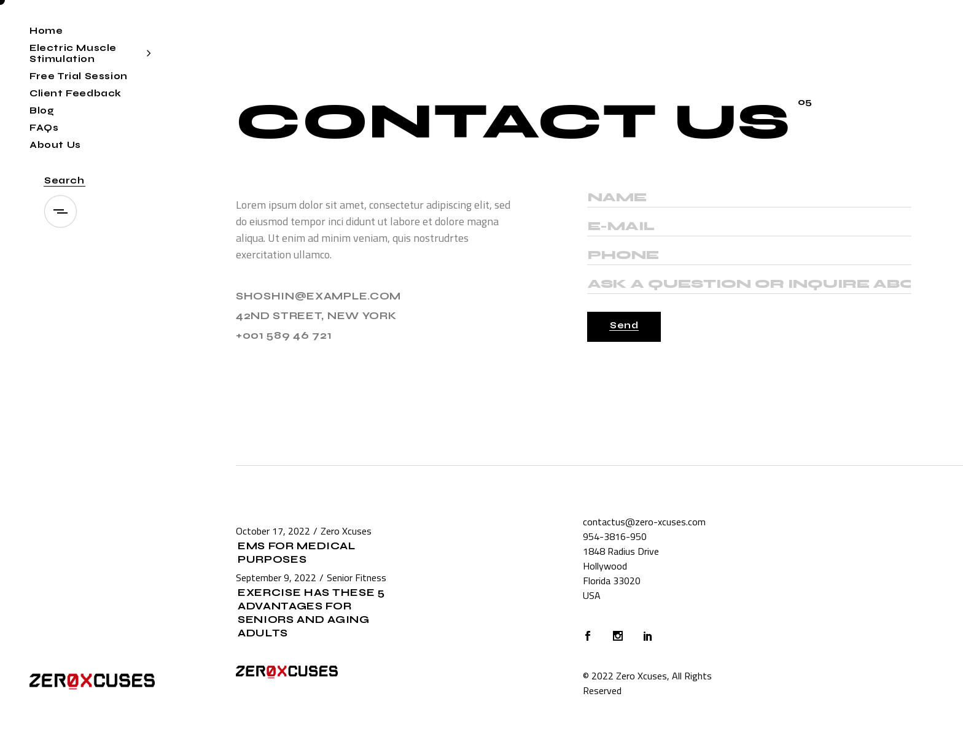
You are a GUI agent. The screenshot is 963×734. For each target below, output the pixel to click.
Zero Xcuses (346, 530)
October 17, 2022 (273, 530)
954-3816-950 (615, 536)
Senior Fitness (356, 577)
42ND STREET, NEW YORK (316, 315)
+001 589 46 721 (284, 335)
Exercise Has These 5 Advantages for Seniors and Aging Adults (311, 612)
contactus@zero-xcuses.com (644, 521)
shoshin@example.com (318, 296)
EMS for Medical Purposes (296, 552)
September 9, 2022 (276, 577)
